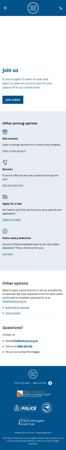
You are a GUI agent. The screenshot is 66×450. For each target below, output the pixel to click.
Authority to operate (17, 307)
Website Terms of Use (24, 432)
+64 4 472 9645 (22, 383)
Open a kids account (14, 151)
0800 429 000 (39, 383)
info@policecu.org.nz (14, 301)
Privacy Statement (43, 432)
